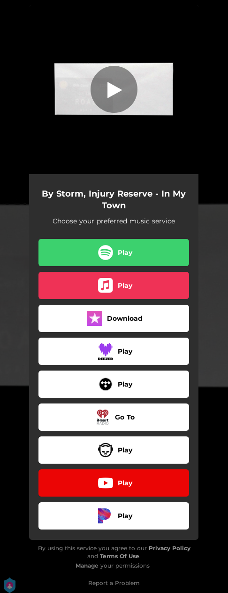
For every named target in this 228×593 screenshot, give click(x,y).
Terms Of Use (119, 556)
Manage (87, 565)
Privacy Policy (169, 548)
